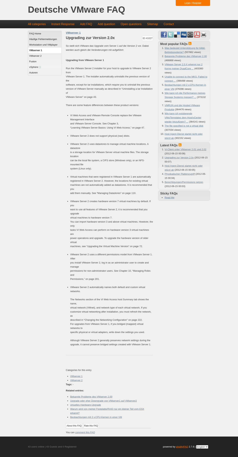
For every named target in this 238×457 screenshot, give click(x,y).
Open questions (131, 24)
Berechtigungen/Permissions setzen (184, 182)
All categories (37, 24)
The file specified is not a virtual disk (184, 125)
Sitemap (152, 24)
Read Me (169, 197)
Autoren (33, 72)
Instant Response (63, 24)
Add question (106, 24)
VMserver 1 (35, 50)
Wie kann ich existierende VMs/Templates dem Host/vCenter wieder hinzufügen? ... (183, 117)
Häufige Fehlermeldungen (43, 39)
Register (196, 2)
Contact (169, 24)
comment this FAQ (85, 432)
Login (187, 2)
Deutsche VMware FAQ (76, 9)
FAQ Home (35, 33)
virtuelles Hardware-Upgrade (85, 404)
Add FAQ (86, 24)
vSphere (35, 67)
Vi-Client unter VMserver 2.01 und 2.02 (185, 149)
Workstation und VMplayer (43, 44)
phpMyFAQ (182, 446)
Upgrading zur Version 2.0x (179, 157)
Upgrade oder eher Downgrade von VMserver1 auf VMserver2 (103, 400)
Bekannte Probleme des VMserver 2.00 (91, 396)
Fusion (32, 61)
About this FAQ (74, 425)
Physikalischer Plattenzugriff (180, 174)
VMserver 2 (35, 55)
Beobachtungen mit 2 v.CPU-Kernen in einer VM (96, 417)
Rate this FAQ (91, 425)
